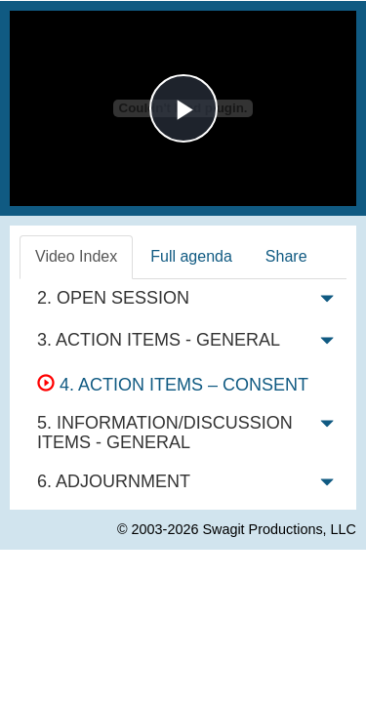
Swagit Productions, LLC (279, 529)
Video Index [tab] (76, 256)
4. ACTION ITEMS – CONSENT (172, 384)
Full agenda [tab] (191, 256)
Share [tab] (286, 256)
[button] (326, 302)
